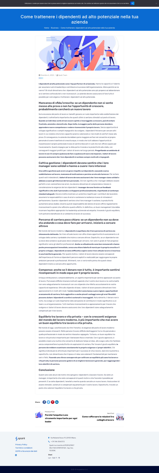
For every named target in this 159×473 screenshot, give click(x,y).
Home (46, 28)
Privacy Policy (21, 444)
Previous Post (49, 412)
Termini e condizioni (23, 448)
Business (55, 28)
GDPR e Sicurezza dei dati (26, 451)
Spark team (62, 75)
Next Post (110, 413)
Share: (37, 402)
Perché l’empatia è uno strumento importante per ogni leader (61, 418)
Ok (132, 3)
